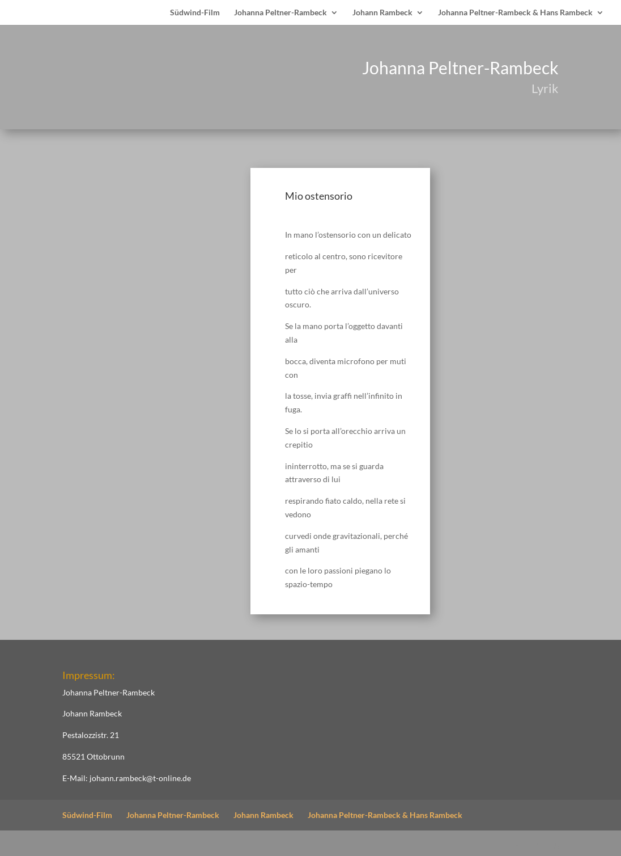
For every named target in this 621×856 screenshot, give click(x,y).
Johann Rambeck (382, 13)
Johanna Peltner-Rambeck (280, 13)
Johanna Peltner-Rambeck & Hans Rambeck (515, 13)
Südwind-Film (195, 13)
